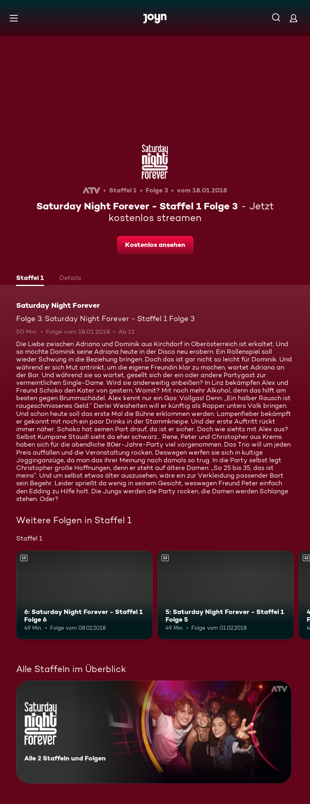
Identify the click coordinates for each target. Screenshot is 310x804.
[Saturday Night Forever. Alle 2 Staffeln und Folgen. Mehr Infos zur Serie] (153, 732)
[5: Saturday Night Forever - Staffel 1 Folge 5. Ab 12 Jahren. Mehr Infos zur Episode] (225, 595)
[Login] (293, 18)
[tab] (30, 278)
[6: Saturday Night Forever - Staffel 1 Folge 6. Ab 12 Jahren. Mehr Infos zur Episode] (84, 595)
